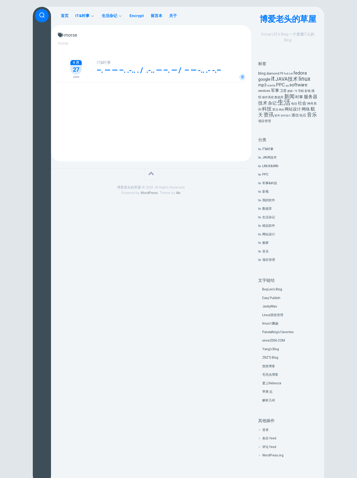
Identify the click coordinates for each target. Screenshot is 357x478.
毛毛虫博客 (270, 374)
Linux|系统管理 (272, 315)
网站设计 (268, 234)
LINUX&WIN (270, 166)
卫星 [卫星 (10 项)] (283, 91)
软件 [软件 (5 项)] (277, 115)
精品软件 (268, 225)
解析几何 (268, 400)
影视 (265, 191)
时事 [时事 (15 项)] (299, 97)
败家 (265, 242)
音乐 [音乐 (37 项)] (312, 115)
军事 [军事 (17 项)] (275, 90)
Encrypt (137, 15)
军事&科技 (269, 183)
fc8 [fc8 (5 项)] (291, 73)
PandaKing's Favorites (278, 332)
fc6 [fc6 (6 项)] (286, 73)
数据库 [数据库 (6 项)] (279, 97)
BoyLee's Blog (272, 289)
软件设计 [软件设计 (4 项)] (286, 115)
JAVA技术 (269, 157)
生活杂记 (268, 217)
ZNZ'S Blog (270, 357)
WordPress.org (272, 455)
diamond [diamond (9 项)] (272, 73)
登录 (265, 430)
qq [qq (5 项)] (287, 85)
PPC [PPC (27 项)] (280, 85)
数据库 (267, 208)
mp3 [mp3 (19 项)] (262, 85)
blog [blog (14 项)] (262, 73)
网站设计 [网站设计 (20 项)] (293, 109)
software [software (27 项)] (298, 85)
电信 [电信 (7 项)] (294, 103)
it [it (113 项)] (273, 78)
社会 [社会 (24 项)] (302, 103)
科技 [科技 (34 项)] (267, 109)
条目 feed (269, 438)
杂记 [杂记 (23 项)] (272, 103)
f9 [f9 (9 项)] (281, 73)
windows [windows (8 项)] (264, 91)
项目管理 (268, 260)
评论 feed (269, 447)
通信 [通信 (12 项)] (295, 115)
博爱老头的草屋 (288, 19)
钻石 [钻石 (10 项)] (302, 115)
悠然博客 (268, 366)
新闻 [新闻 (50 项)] (289, 96)
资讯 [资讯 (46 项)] (268, 115)
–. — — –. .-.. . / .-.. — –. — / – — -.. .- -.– (159, 70)
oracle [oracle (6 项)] (271, 85)
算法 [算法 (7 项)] (275, 109)
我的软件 (268, 200)
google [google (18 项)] (264, 79)
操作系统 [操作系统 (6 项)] (268, 97)
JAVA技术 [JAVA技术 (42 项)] (286, 79)
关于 (173, 15)
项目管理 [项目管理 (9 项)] (264, 121)
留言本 (156, 15)
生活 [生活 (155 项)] (284, 102)
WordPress (149, 193)
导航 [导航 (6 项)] (301, 91)
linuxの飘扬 (270, 323)
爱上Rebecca (271, 383)
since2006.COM (273, 340)
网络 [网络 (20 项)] (306, 109)
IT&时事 (267, 149)
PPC (265, 174)
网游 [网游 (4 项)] (281, 109)
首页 (65, 15)
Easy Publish (271, 298)
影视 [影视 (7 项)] (308, 91)
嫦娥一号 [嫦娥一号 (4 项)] (292, 91)
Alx (178, 193)
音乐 (265, 251)
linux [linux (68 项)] (304, 78)
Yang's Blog (270, 349)
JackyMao (269, 306)
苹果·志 (267, 391)
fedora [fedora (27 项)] (300, 73)
